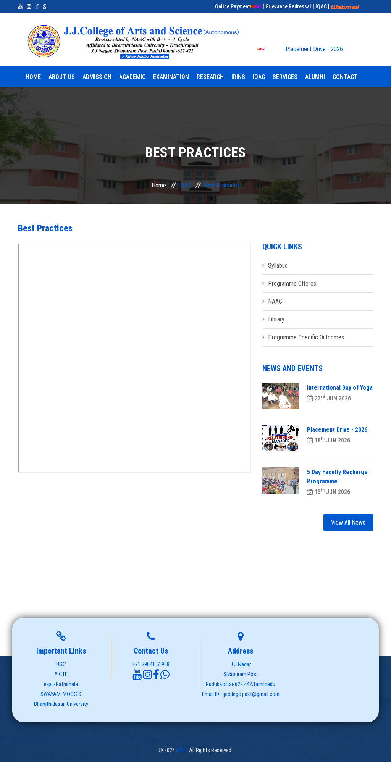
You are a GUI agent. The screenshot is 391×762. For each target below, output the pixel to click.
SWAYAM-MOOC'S (60, 694)
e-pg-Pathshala (61, 684)
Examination (171, 77)
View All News (348, 522)
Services (285, 77)
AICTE (61, 674)
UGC (61, 664)
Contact (345, 77)
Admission (96, 77)
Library (276, 319)
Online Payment (238, 6)
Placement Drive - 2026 (300, 49)
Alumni (315, 77)
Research (210, 77)
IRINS (238, 77)
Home (33, 77)
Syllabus (278, 265)
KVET (181, 750)
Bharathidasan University (61, 704)
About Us (61, 77)
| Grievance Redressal (287, 6)
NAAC (275, 301)
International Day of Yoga (340, 387)
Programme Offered (292, 283)
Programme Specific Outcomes (306, 337)
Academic (132, 77)
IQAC (259, 77)
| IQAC (320, 6)
